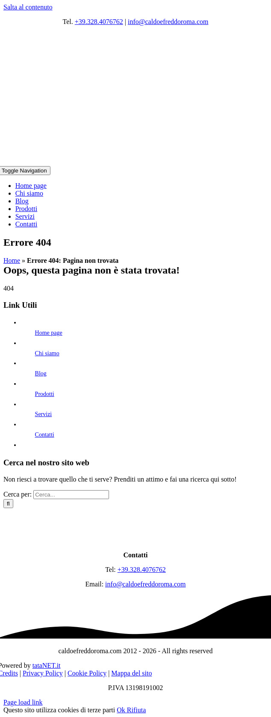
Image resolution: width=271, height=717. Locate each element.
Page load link (23, 702)
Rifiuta (136, 710)
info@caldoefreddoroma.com (168, 21)
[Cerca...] (71, 494)
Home (11, 260)
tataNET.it (46, 665)
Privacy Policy (43, 673)
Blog (41, 373)
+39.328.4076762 (99, 21)
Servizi (43, 414)
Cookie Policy (87, 673)
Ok (122, 710)
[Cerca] (8, 503)
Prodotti (44, 394)
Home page (48, 333)
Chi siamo (47, 353)
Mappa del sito (131, 673)
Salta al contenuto (28, 7)
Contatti (44, 434)
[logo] (135, 540)
